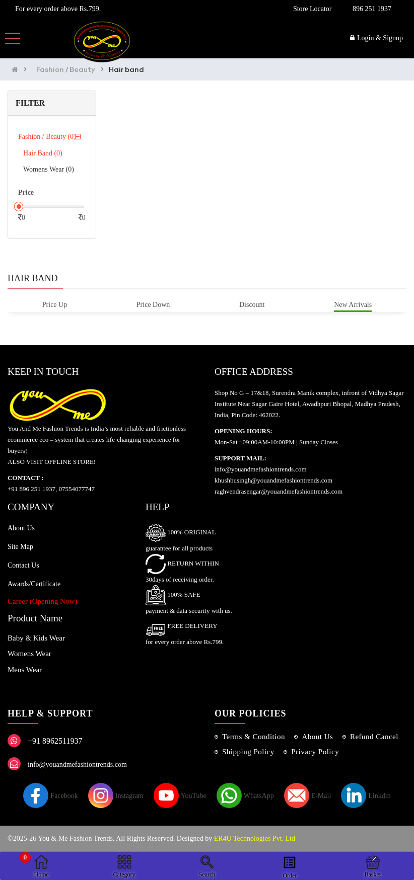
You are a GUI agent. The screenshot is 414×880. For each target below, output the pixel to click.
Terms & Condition (253, 737)
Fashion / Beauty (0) (47, 136)
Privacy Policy (315, 752)
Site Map (20, 546)
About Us (21, 528)
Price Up (54, 304)
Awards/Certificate (34, 584)
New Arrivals (353, 304)
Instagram (116, 795)
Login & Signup (376, 38)
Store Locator (311, 9)
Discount (252, 304)
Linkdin (365, 795)
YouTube (180, 795)
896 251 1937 (372, 9)
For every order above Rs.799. (56, 9)
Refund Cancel (374, 737)
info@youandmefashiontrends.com (77, 764)
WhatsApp (245, 795)
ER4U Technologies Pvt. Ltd (254, 838)
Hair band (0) (42, 153)
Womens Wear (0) (48, 169)
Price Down (153, 304)
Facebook (50, 795)
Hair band (126, 69)
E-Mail (307, 795)
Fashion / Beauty (65, 69)
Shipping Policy (248, 752)
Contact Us (23, 565)
